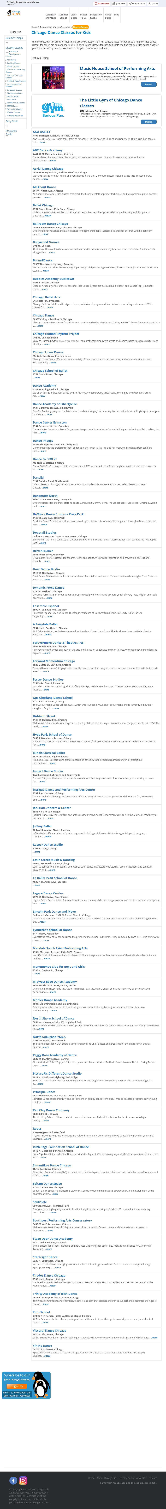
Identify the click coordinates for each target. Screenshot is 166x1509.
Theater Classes (13, 112)
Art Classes (11, 59)
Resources (45, 27)
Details (148, 84)
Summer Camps (14, 37)
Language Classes (14, 90)
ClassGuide (74, 16)
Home (34, 27)
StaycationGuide (96, 16)
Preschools (11, 99)
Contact (153, 1478)
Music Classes (13, 96)
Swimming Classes (14, 109)
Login (155, 3)
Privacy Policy (127, 1478)
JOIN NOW (120, 3)
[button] (7, 42)
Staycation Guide (11, 131)
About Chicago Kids (107, 1478)
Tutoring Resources (15, 115)
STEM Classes (12, 106)
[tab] (15, 38)
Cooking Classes (13, 63)
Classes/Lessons (14, 47)
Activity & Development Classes (13, 54)
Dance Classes (13, 66)
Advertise (141, 1478)
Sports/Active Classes (16, 102)
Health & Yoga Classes (16, 81)
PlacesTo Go (83, 16)
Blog (116, 14)
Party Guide (12, 121)
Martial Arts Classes (15, 93)
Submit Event (138, 3)
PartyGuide (108, 16)
